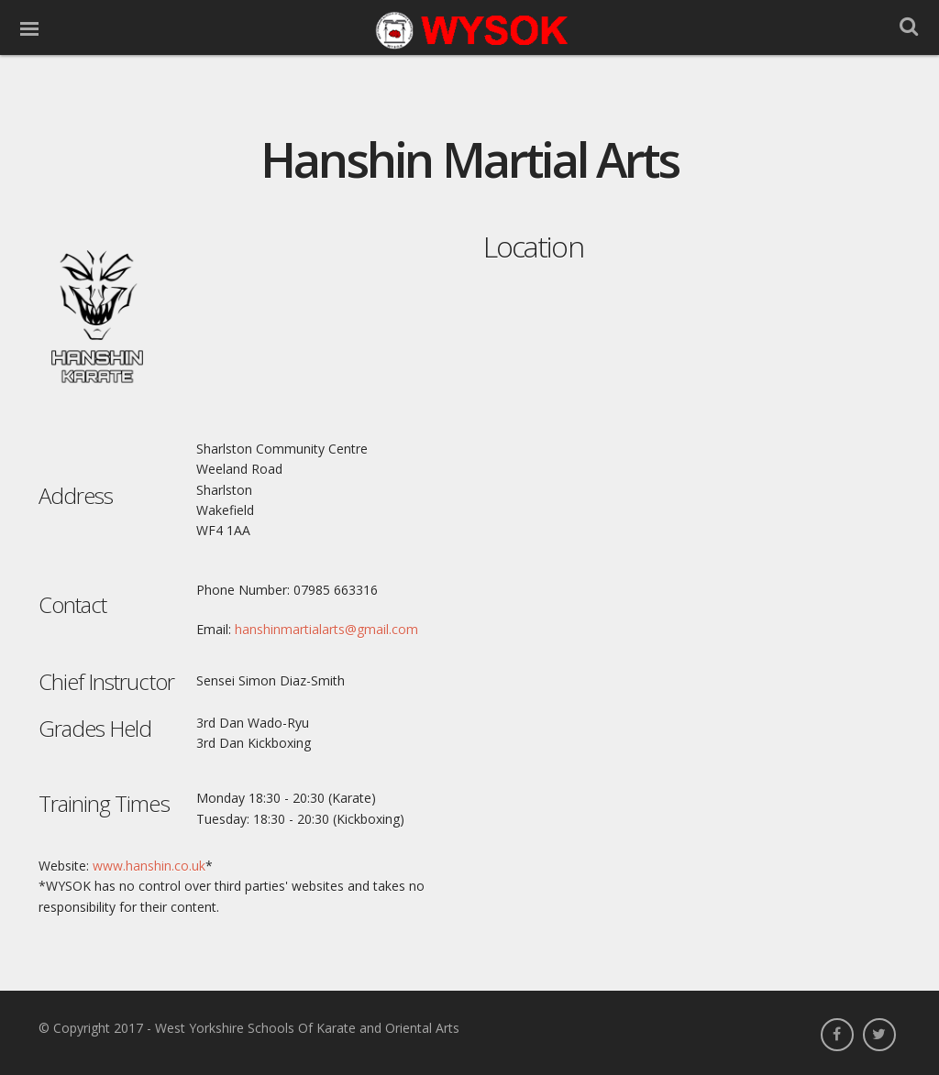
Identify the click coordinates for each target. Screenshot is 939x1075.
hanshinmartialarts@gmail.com (326, 629)
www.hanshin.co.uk (149, 865)
